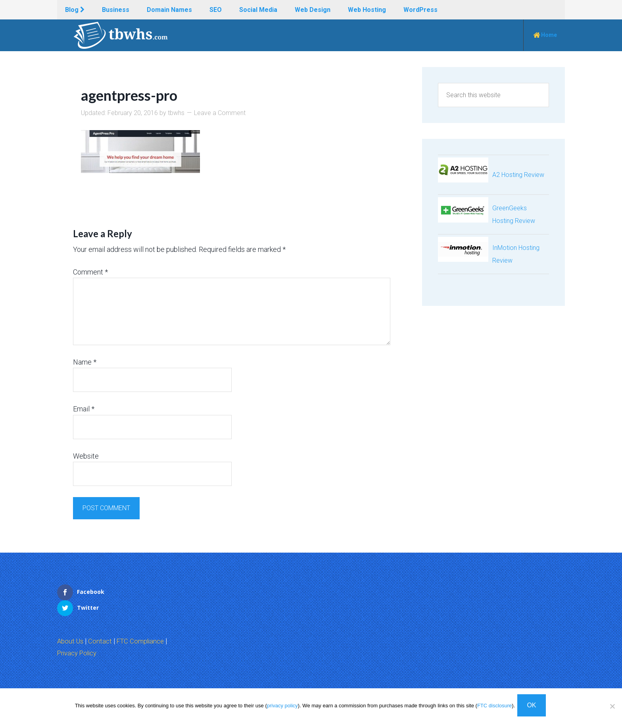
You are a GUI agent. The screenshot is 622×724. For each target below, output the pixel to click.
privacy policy (282, 707)
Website (86, 455)
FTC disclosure (494, 707)
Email (83, 409)
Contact (102, 625)
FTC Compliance (144, 625)
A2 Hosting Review (518, 175)
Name (84, 362)
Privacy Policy (79, 636)
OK (533, 706)
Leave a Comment (220, 113)
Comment (90, 271)
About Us (71, 625)
